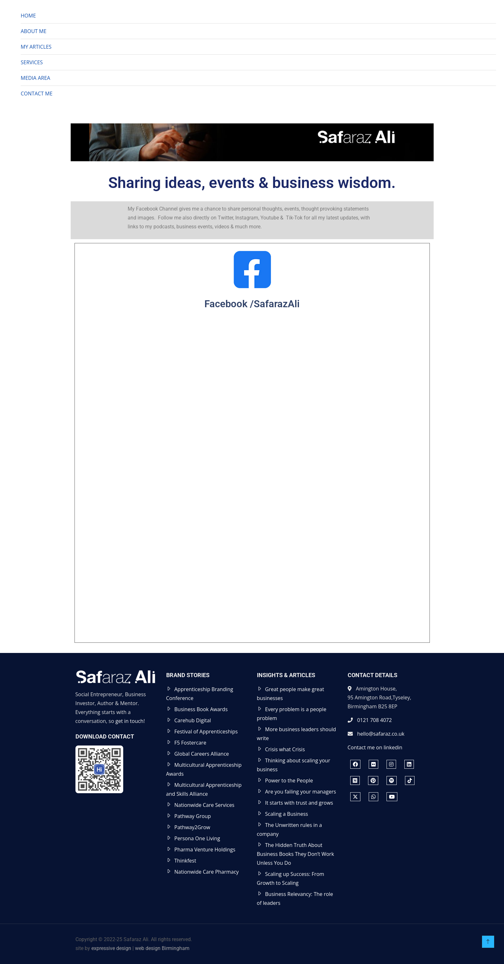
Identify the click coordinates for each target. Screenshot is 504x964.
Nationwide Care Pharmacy (206, 871)
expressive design (111, 948)
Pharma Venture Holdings (205, 849)
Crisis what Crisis (285, 749)
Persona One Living (197, 838)
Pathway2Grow (192, 827)
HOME (28, 15)
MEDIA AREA (35, 77)
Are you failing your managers (300, 791)
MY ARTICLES (36, 46)
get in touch (130, 721)
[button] (490, 110)
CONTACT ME (37, 93)
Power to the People (289, 780)
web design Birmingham (162, 948)
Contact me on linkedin (375, 747)
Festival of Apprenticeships (206, 731)
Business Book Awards (201, 709)
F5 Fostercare (190, 742)
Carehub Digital (192, 720)
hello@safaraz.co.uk (380, 733)
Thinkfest (185, 860)
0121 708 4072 (374, 720)
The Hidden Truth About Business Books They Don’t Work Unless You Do (295, 854)
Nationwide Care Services (204, 804)
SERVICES (32, 62)
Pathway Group (192, 816)
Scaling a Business (286, 813)
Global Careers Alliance (201, 753)
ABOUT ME (33, 31)
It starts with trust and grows (299, 802)
